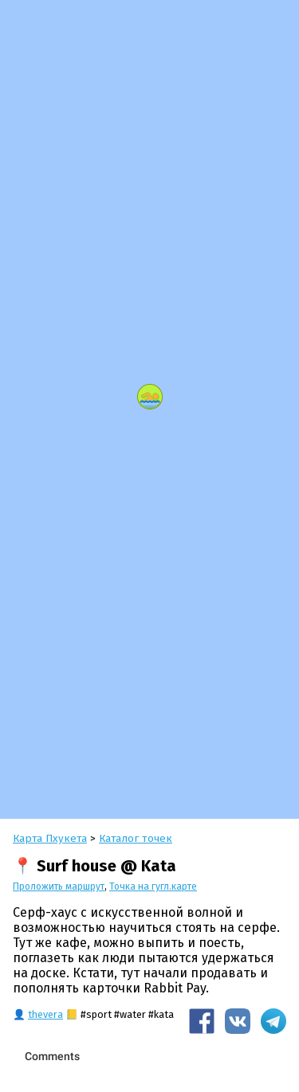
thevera (45, 1014)
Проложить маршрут (58, 886)
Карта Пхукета (50, 838)
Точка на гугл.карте (153, 886)
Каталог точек (135, 838)
